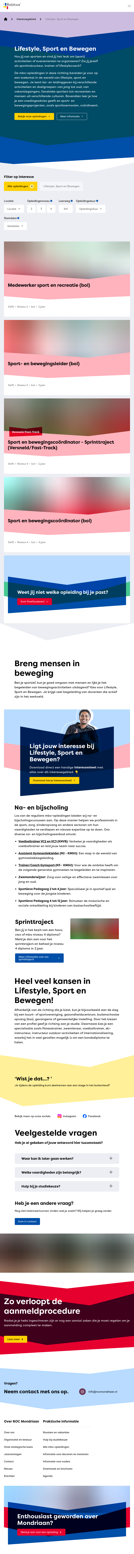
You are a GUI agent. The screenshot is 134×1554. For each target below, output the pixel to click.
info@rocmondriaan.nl (98, 1391)
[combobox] (14, 209)
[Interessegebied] (26, 19)
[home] (12, 6)
